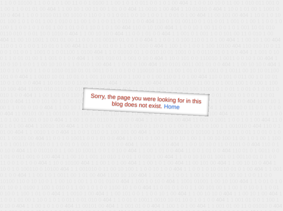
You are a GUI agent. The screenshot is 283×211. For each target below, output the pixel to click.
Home (172, 106)
